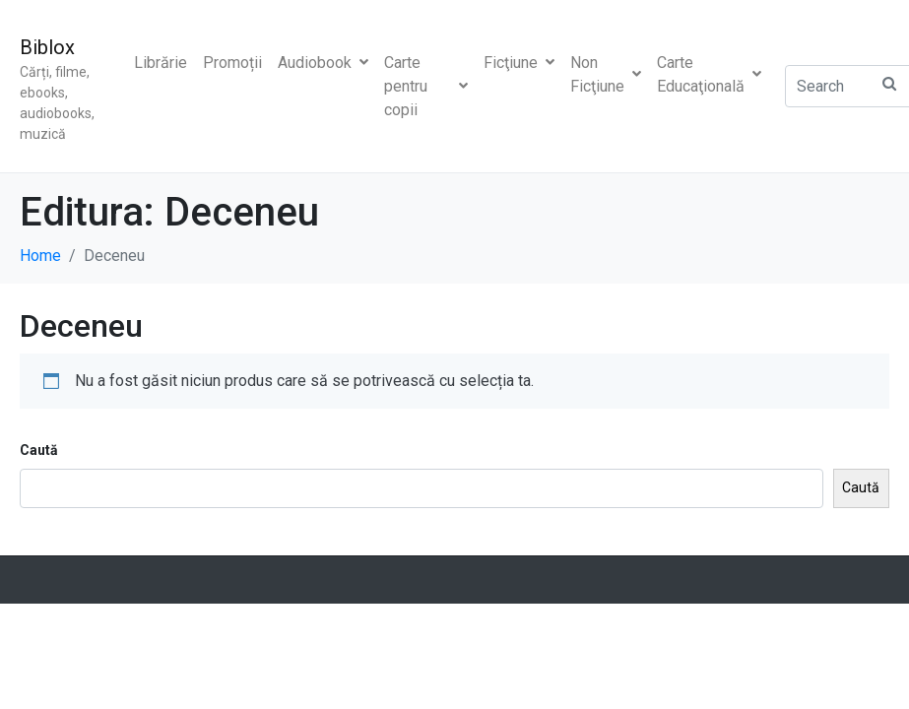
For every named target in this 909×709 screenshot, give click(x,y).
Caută (39, 450)
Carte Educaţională (709, 74)
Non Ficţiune (605, 74)
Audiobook (323, 62)
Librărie (160, 62)
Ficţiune (519, 62)
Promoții (232, 62)
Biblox (47, 47)
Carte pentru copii (426, 86)
